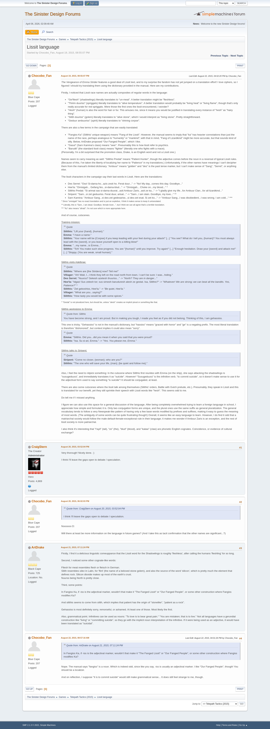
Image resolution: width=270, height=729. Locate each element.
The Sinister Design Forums (52, 14)
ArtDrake (38, 547)
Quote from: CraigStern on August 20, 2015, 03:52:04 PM (95, 508)
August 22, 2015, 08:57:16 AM (75, 638)
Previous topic (219, 55)
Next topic (237, 55)
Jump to (196, 703)
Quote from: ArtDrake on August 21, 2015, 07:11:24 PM (94, 645)
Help (218, 725)
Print (240, 66)
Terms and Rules (229, 725)
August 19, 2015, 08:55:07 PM (75, 76)
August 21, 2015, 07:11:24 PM (75, 547)
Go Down (31, 66)
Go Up (29, 689)
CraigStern (39, 446)
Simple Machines (48, 725)
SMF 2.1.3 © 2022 (30, 725)
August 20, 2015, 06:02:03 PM (75, 501)
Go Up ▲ (243, 725)
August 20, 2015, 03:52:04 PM (75, 447)
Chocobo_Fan (42, 75)
